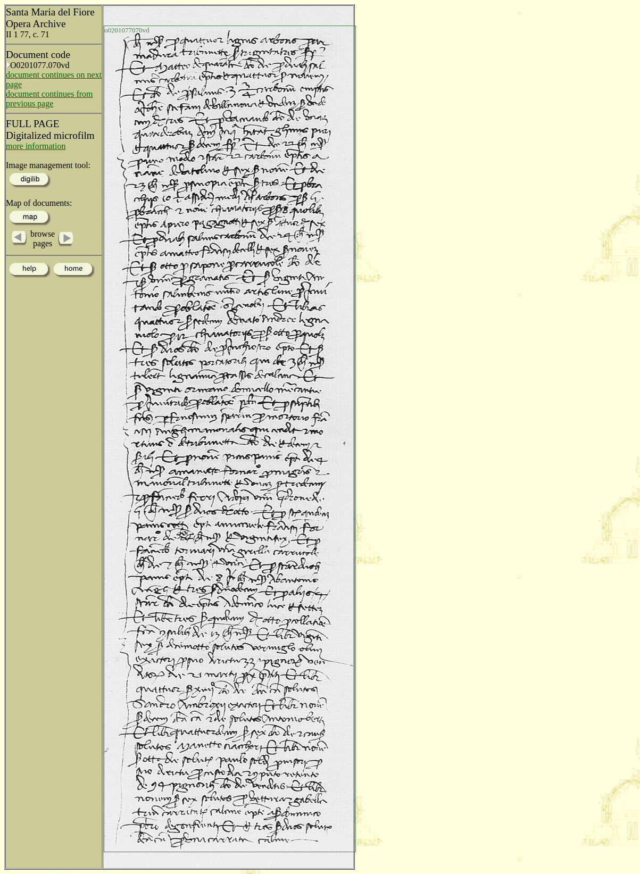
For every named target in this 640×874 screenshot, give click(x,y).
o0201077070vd (126, 30)
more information (35, 146)
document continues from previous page (49, 98)
